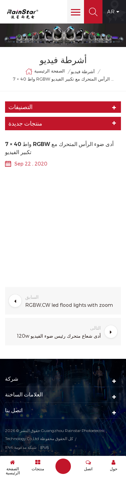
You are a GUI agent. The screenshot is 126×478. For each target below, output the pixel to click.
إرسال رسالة (63, 466)
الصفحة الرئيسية (45, 71)
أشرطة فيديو (83, 71)
